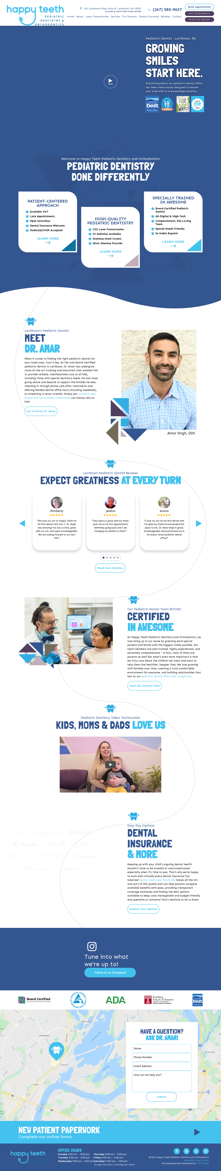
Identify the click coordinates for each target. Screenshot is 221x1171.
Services (115, 16)
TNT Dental (203, 1163)
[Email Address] (162, 1066)
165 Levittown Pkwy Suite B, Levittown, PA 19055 (110, 8)
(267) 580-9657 (164, 10)
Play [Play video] (110, 81)
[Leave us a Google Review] (186, 1151)
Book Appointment (199, 6)
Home (70, 16)
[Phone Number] (162, 1057)
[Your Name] (162, 1048)
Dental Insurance (149, 16)
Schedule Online (199, 20)
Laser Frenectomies (97, 16)
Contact (177, 16)
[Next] (198, 523)
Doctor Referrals (199, 14)
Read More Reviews (110, 568)
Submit (161, 1097)
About (79, 16)
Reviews (165, 16)
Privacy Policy (201, 1160)
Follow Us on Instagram (110, 972)
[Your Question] (162, 1081)
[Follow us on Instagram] (205, 1151)
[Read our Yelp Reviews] (196, 1151)
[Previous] (22, 523)
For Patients (129, 16)
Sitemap (188, 1160)
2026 (153, 1157)
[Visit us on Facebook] (176, 1151)
